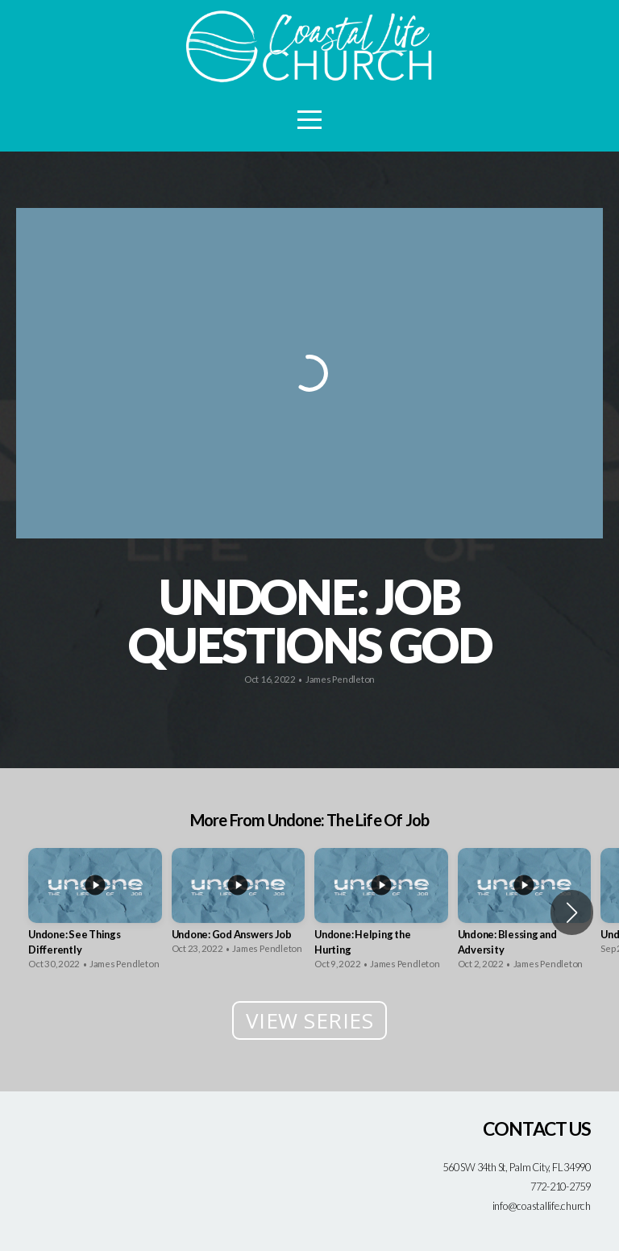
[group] (95, 913)
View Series (310, 1020)
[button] (572, 912)
